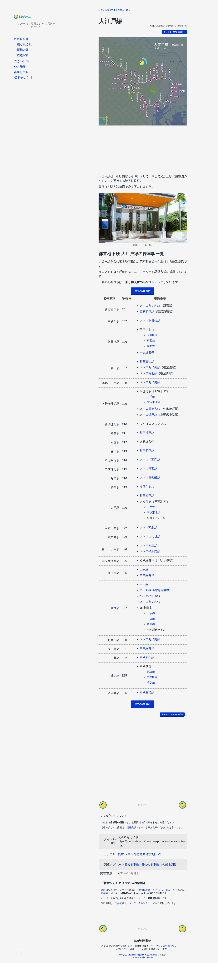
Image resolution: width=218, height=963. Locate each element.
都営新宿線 (147, 450)
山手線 (151, 396)
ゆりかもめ (147, 486)
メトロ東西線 (148, 468)
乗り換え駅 (24, 44)
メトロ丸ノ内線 (150, 305)
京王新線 (145, 590)
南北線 (151, 346)
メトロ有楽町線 (150, 477)
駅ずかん (25, 17)
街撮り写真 (21, 72)
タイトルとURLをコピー (174, 32)
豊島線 (151, 682)
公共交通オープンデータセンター (132, 903)
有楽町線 (152, 335)
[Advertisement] (143, 149)
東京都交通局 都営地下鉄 (116, 10)
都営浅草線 (147, 432)
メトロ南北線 (148, 373)
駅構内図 (23, 49)
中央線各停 (147, 352)
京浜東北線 (153, 402)
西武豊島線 (147, 692)
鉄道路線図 (21, 39)
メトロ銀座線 (148, 414)
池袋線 (151, 671)
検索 (101, 10)
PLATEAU (165, 889)
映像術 (104, 893)
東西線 (151, 340)
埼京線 (151, 624)
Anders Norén (146, 957)
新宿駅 (115, 608)
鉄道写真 (23, 55)
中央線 (151, 618)
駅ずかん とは (23, 77)
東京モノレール (156, 517)
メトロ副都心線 (150, 320)
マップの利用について (167, 946)
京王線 (144, 584)
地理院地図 (144, 889)
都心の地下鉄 (150, 864)
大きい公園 (21, 61)
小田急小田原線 (150, 596)
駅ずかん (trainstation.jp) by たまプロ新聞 (138, 955)
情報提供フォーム (136, 827)
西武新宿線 (147, 311)
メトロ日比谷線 (150, 408)
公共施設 (20, 66)
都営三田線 (147, 361)
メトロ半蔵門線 (150, 459)
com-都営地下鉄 (128, 864)
